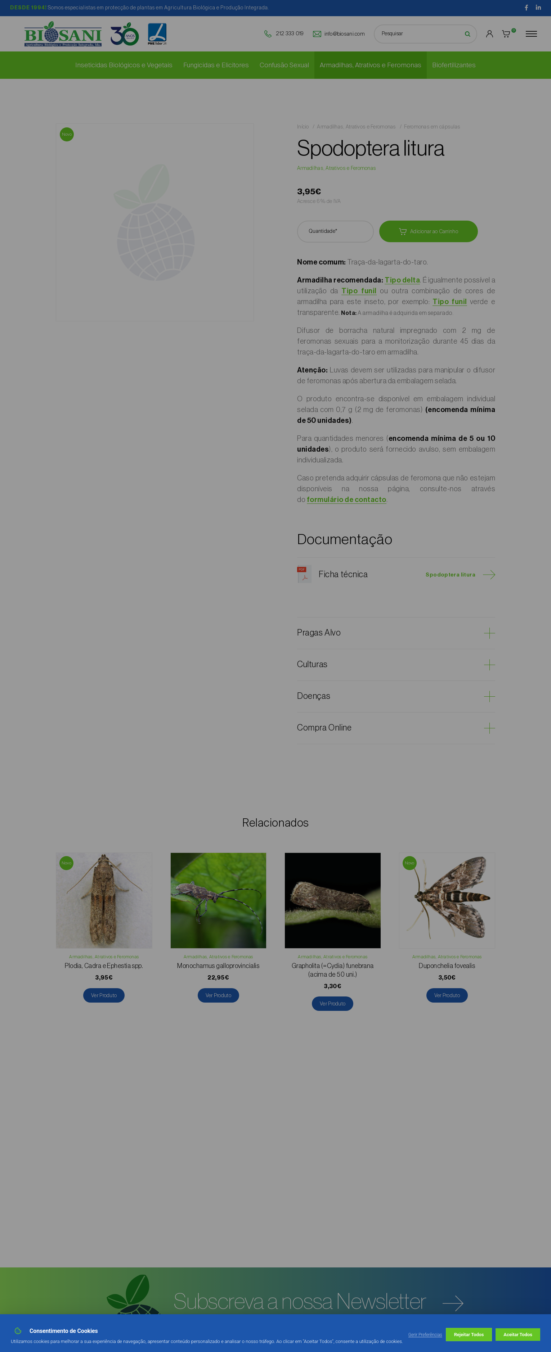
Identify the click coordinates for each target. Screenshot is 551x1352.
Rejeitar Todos (469, 1334)
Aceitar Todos (517, 1334)
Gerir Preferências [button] (425, 1334)
